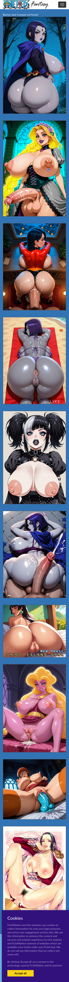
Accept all (20, 973)
